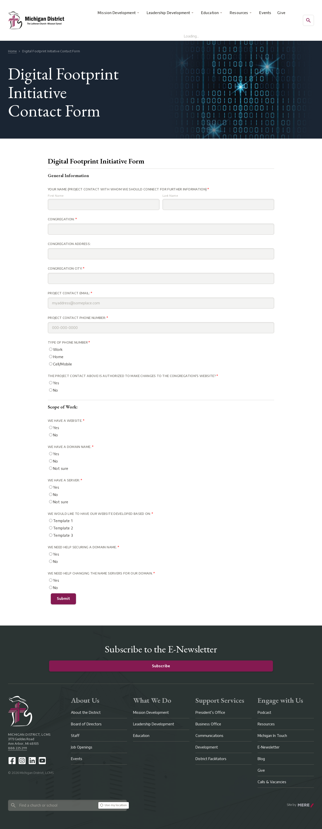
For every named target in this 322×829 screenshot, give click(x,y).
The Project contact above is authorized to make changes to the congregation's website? (132, 376)
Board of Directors (86, 724)
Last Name (170, 195)
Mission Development (117, 13)
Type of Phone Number (68, 342)
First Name (55, 195)
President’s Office (210, 712)
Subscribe (161, 666)
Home (12, 51)
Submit (63, 598)
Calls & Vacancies (272, 782)
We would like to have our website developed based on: (99, 514)
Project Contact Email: (69, 293)
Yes (54, 383)
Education (210, 13)
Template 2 (61, 528)
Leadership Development (168, 13)
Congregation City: (65, 268)
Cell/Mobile (60, 364)
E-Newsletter (268, 747)
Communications (209, 735)
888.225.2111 (17, 748)
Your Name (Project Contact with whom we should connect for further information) (127, 189)
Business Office (208, 724)
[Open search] (308, 20)
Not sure (58, 468)
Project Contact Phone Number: (77, 318)
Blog (261, 759)
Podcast (264, 712)
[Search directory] (52, 805)
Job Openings (81, 747)
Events (265, 13)
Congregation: (61, 219)
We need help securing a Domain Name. (82, 547)
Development (206, 747)
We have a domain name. (69, 447)
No (53, 390)
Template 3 (61, 535)
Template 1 (60, 521)
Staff (75, 735)
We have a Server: (64, 480)
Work (56, 349)
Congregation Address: (69, 244)
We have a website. (65, 421)
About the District (86, 712)
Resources (239, 13)
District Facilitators (210, 759)
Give (281, 13)
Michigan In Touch (272, 735)
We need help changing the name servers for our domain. (100, 573)
